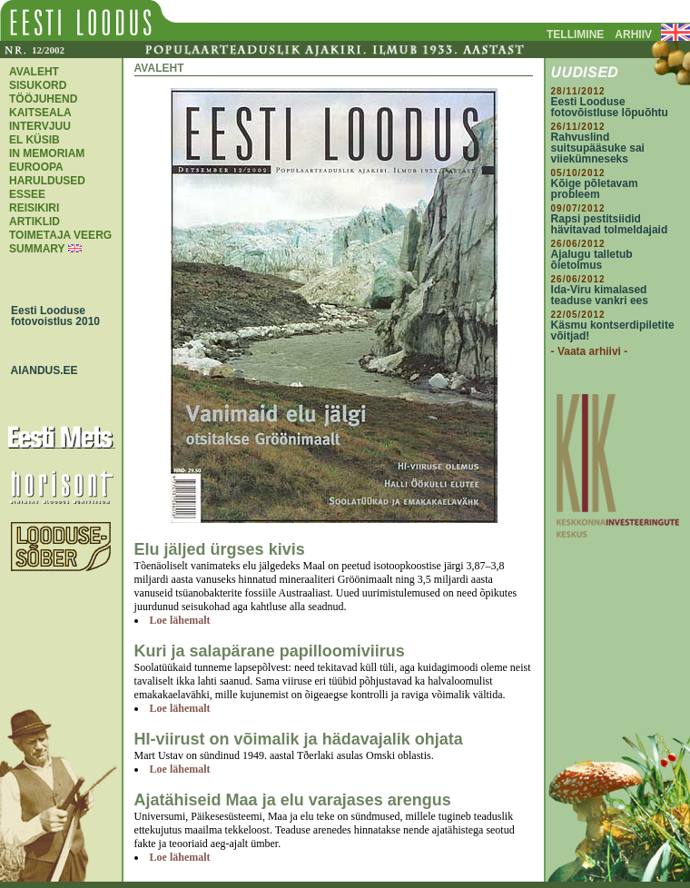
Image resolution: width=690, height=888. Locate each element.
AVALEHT (34, 71)
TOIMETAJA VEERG (60, 235)
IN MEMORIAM (46, 153)
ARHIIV (633, 34)
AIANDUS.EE (40, 370)
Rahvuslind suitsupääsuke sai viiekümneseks (598, 148)
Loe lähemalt (180, 620)
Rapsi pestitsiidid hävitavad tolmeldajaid (609, 224)
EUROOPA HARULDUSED (47, 174)
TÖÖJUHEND (43, 99)
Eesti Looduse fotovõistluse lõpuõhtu (609, 107)
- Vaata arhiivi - (589, 351)
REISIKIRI (34, 208)
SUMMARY (36, 248)
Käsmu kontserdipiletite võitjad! (613, 330)
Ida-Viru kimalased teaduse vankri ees (599, 295)
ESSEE (27, 194)
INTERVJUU (40, 126)
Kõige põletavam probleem (594, 189)
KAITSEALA (40, 112)
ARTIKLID (34, 221)
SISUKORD (37, 85)
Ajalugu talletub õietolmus (592, 259)
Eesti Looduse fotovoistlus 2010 (51, 316)
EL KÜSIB (34, 139)
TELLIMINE (575, 34)
